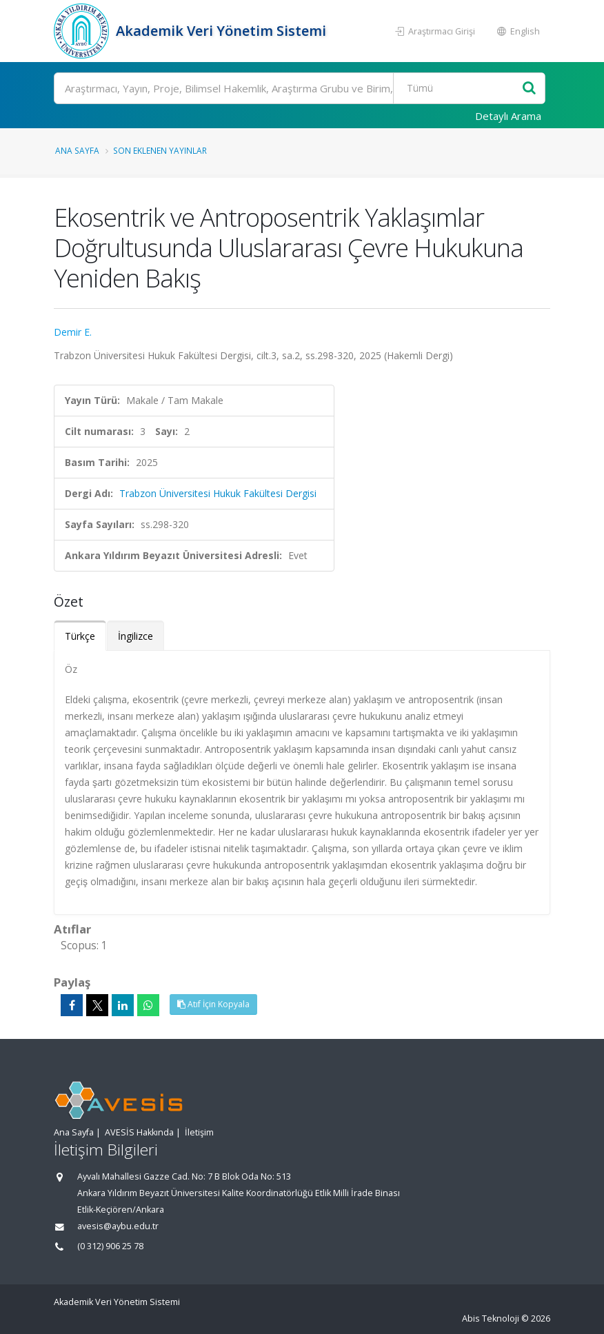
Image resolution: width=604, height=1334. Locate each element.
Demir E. (73, 331)
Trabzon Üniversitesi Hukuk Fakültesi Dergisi (217, 493)
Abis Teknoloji (490, 1318)
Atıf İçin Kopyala (213, 1004)
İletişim (199, 1132)
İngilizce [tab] (135, 636)
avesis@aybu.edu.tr (118, 1226)
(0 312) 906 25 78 (110, 1246)
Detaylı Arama (508, 116)
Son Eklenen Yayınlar (160, 150)
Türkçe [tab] (80, 636)
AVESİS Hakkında (139, 1132)
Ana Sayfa (77, 150)
